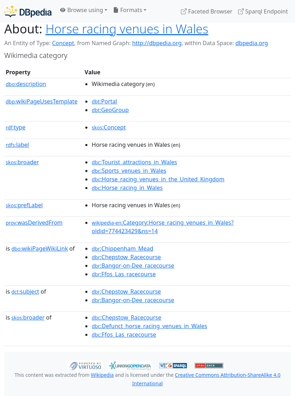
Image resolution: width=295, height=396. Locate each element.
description (26, 84)
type (16, 127)
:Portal (104, 101)
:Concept (109, 127)
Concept (63, 43)
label (17, 145)
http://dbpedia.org (157, 43)
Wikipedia (102, 374)
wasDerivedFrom (34, 222)
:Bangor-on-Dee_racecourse (133, 265)
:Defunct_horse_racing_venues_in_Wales (149, 326)
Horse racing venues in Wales (126, 28)
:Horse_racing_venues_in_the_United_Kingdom (158, 179)
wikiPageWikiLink (39, 248)
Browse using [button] (81, 10)
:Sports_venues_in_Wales (129, 171)
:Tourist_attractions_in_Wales (134, 162)
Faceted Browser (206, 11)
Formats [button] (127, 10)
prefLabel (24, 205)
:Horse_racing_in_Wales (127, 188)
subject (25, 291)
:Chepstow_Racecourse (126, 257)
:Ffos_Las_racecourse (124, 274)
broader (22, 162)
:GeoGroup (110, 110)
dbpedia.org (251, 43)
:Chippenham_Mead (122, 248)
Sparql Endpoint (263, 11)
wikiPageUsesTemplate (41, 101)
